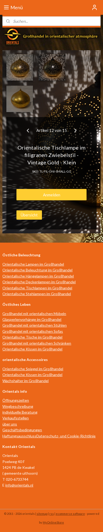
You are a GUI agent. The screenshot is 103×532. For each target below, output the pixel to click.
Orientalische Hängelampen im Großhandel (38, 276)
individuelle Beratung (19, 412)
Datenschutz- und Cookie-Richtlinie (66, 436)
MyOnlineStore (53, 522)
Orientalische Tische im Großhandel (32, 337)
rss (51, 513)
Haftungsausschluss (19, 436)
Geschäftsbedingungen (22, 430)
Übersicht (29, 214)
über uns (9, 424)
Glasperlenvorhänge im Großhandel (31, 319)
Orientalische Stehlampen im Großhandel (36, 294)
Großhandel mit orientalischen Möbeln (34, 313)
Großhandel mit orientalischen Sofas (32, 331)
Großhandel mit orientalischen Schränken (36, 343)
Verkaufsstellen (15, 418)
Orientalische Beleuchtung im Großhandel (37, 270)
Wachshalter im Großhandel (25, 380)
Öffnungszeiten (15, 400)
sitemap (42, 513)
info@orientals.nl (19, 485)
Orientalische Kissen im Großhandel (32, 349)
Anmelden (51, 194)
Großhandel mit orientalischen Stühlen (34, 325)
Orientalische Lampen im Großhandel (33, 264)
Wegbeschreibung (17, 406)
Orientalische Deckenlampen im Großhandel (39, 282)
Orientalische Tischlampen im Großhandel (37, 288)
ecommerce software (70, 513)
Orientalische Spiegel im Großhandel (32, 369)
